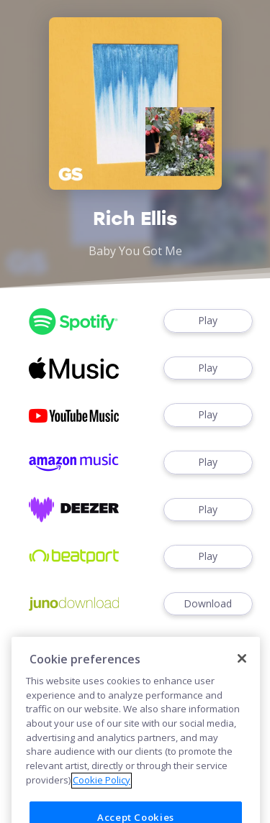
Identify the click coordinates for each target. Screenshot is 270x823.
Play (208, 321)
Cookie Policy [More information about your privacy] (101, 791)
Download (208, 604)
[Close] (242, 670)
